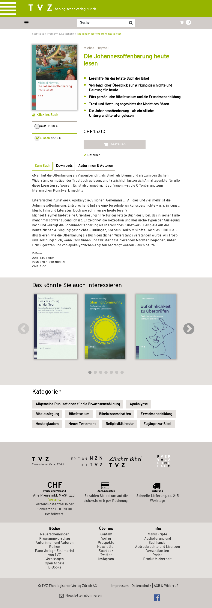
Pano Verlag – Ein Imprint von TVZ (54, 553)
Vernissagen (54, 559)
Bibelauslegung (47, 414)
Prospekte (106, 543)
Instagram (106, 559)
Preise (157, 555)
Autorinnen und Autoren (55, 543)
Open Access (54, 563)
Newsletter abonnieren (80, 596)
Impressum (120, 586)
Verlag (106, 539)
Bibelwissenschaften (115, 414)
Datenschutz (141, 586)
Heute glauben (47, 424)
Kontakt (106, 534)
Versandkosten (157, 551)
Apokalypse (139, 404)
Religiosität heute (120, 424)
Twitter (106, 555)
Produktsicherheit (157, 559)
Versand (54, 500)
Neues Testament (82, 424)
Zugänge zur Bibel (157, 424)
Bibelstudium (79, 414)
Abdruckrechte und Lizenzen (157, 547)
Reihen (54, 547)
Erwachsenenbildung (156, 414)
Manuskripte (157, 534)
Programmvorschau (54, 539)
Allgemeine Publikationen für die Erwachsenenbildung (78, 404)
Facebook (106, 551)
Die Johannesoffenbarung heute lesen (99, 34)
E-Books (54, 567)
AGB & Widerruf (166, 586)
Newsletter (106, 547)
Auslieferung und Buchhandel (157, 541)
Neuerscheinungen (54, 534)
